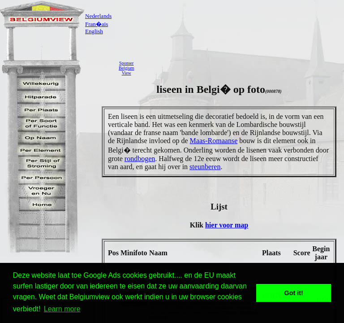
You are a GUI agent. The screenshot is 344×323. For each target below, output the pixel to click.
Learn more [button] (62, 309)
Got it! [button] (293, 293)
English (94, 31)
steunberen (204, 166)
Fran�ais (96, 24)
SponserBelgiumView (126, 68)
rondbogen (140, 158)
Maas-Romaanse (214, 140)
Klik (197, 225)
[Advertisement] (241, 68)
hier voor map (226, 225)
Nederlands (98, 16)
